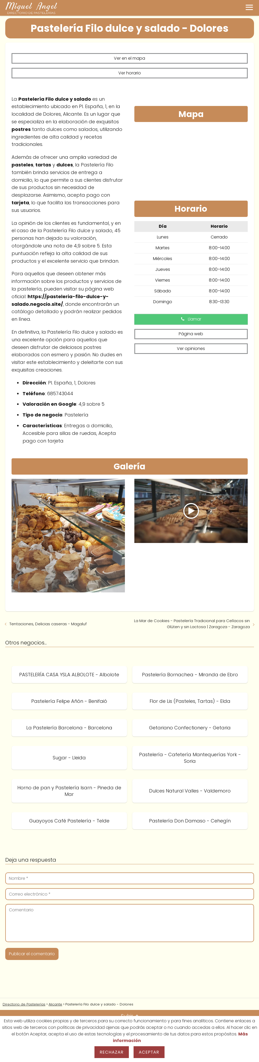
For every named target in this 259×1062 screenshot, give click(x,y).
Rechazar (112, 1052)
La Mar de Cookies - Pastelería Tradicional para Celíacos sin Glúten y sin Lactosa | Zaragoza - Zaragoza (192, 622)
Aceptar (149, 1052)
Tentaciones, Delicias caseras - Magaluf (48, 623)
